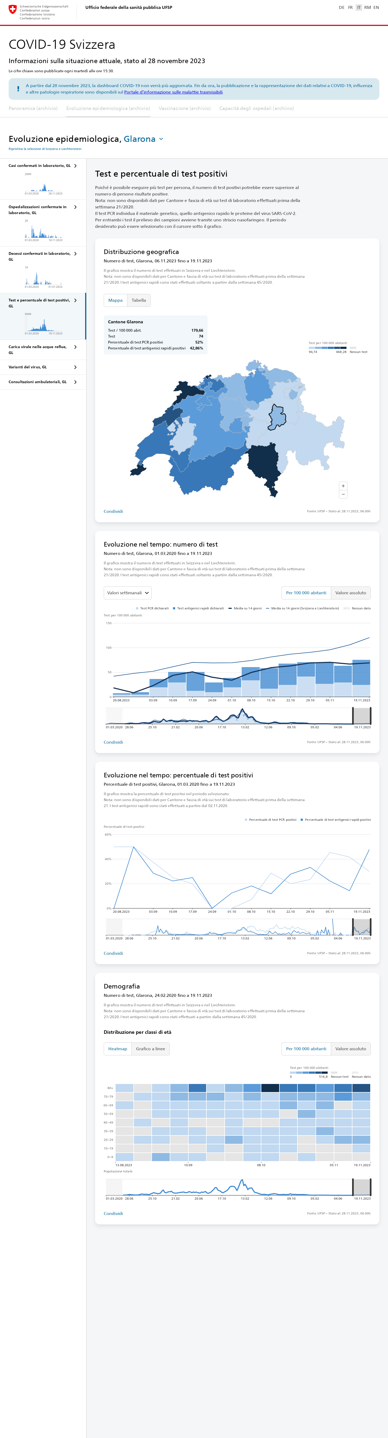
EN (376, 7)
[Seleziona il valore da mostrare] (128, 592)
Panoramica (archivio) (33, 108)
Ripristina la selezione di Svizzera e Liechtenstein (45, 148)
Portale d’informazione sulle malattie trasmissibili (173, 92)
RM (367, 7)
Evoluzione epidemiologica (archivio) (108, 108)
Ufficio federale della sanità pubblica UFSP (128, 7)
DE (341, 7)
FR (350, 7)
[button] (144, 138)
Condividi (113, 511)
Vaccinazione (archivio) (185, 108)
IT (359, 7)
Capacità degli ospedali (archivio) (256, 108)
